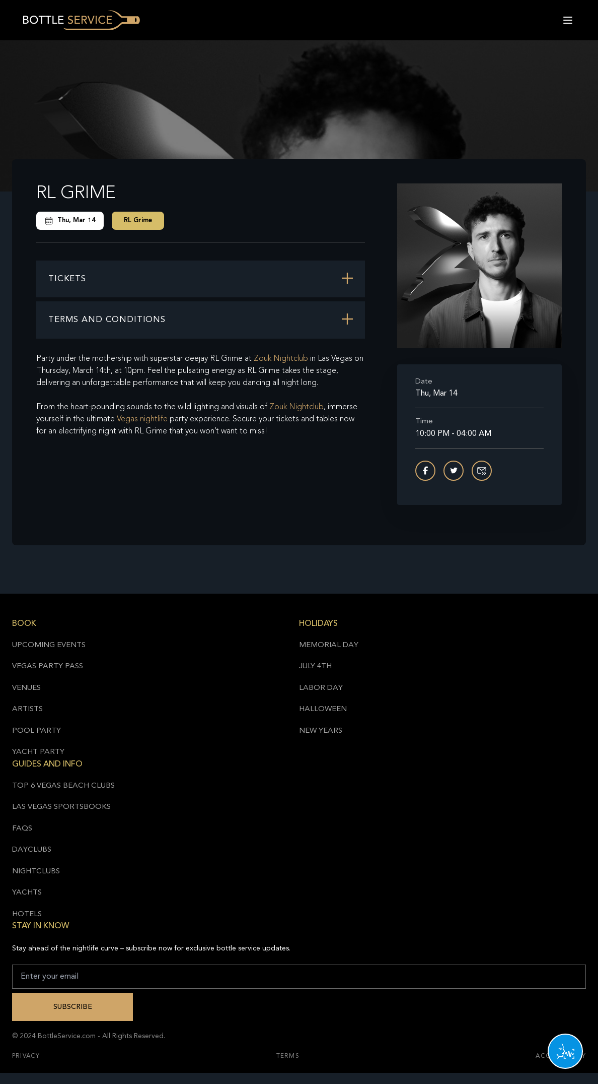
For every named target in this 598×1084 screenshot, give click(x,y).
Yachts (27, 893)
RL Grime (138, 220)
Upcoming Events (49, 645)
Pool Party (36, 731)
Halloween (323, 709)
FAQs (22, 829)
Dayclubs (31, 850)
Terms (288, 1056)
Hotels (27, 914)
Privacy (26, 1056)
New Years (320, 731)
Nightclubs (36, 871)
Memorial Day (328, 645)
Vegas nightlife (142, 419)
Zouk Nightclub (281, 359)
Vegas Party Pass (47, 666)
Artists (27, 709)
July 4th (315, 666)
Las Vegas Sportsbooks (61, 807)
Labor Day (321, 688)
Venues (26, 688)
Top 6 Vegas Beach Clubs (63, 786)
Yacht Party (38, 752)
